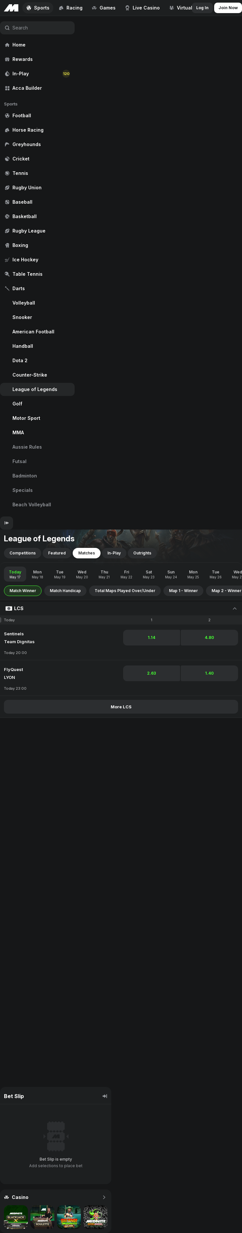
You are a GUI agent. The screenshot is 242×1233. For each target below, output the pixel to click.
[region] (37, 266)
